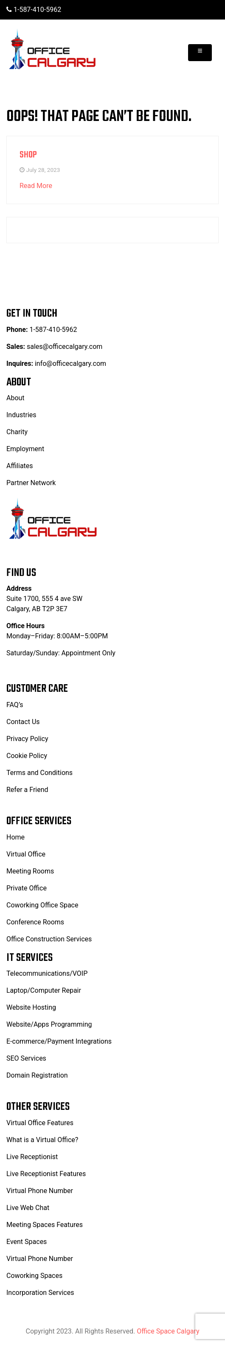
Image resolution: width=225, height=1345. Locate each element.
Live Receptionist (32, 1157)
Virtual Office (25, 854)
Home (15, 837)
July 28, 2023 (43, 169)
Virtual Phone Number (39, 1191)
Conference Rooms (35, 922)
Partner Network (31, 483)
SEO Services (26, 1058)
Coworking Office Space (42, 905)
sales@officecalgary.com (63, 347)
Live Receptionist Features (46, 1174)
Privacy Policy (27, 739)
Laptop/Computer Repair (43, 990)
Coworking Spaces (34, 1276)
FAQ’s (14, 705)
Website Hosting (31, 1007)
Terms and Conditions (39, 773)
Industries (21, 415)
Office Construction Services (49, 939)
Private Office (26, 888)
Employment (25, 449)
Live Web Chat (27, 1208)
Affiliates (19, 466)
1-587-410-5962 (33, 10)
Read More (36, 186)
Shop (28, 155)
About (15, 398)
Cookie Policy (26, 756)
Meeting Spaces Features (44, 1225)
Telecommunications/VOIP (46, 973)
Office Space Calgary (168, 1331)
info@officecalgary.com (70, 363)
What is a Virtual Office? (42, 1140)
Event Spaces (26, 1242)
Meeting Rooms (30, 871)
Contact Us (23, 722)
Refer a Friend (27, 790)
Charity (17, 432)
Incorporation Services (40, 1293)
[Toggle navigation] (200, 52)
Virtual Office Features (39, 1123)
